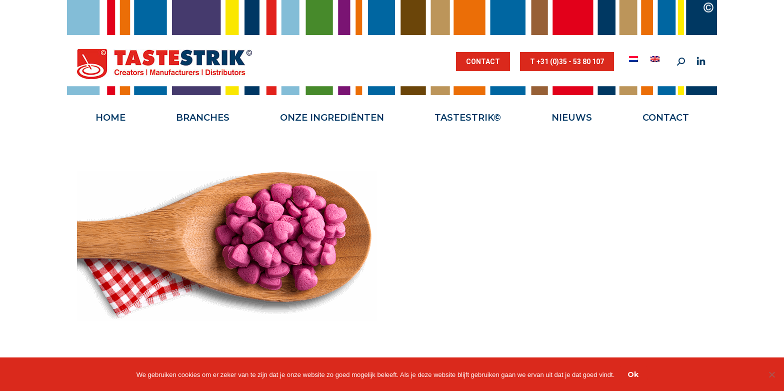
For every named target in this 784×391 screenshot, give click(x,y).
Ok (633, 374)
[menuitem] (635, 59)
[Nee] (771, 374)
